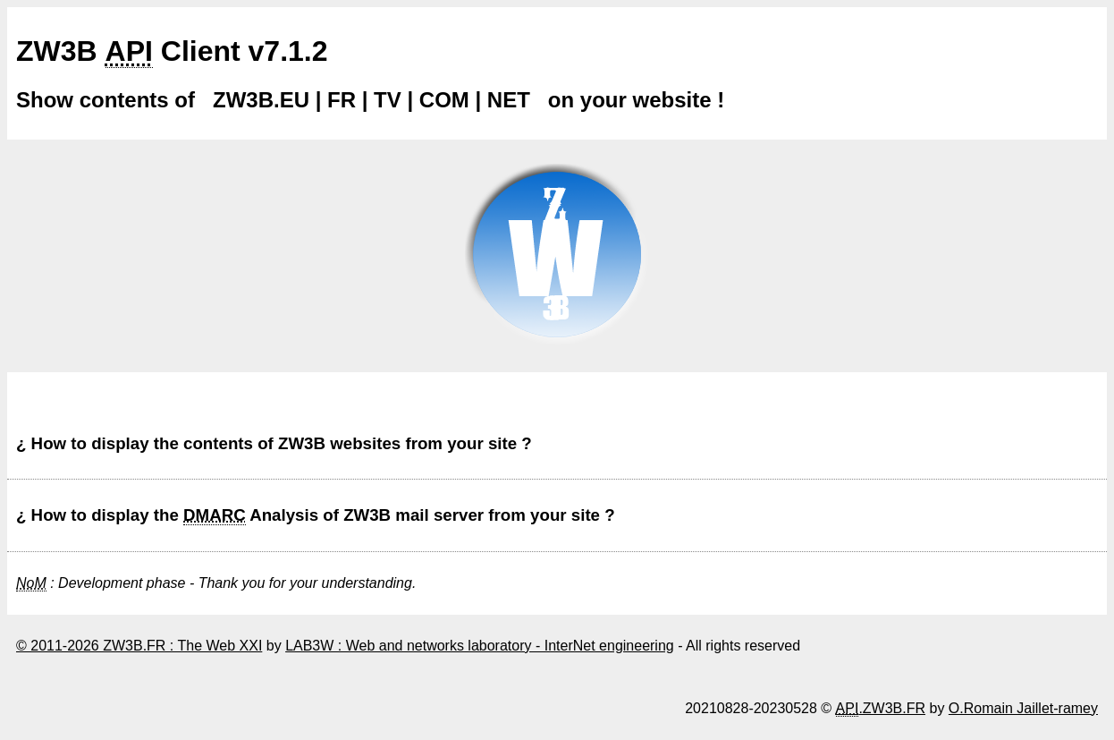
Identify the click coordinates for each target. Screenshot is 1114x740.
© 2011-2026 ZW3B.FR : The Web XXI (139, 645)
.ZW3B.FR (880, 709)
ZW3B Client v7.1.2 (172, 51)
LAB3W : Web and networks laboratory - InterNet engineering (479, 645)
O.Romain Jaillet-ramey (1023, 708)
